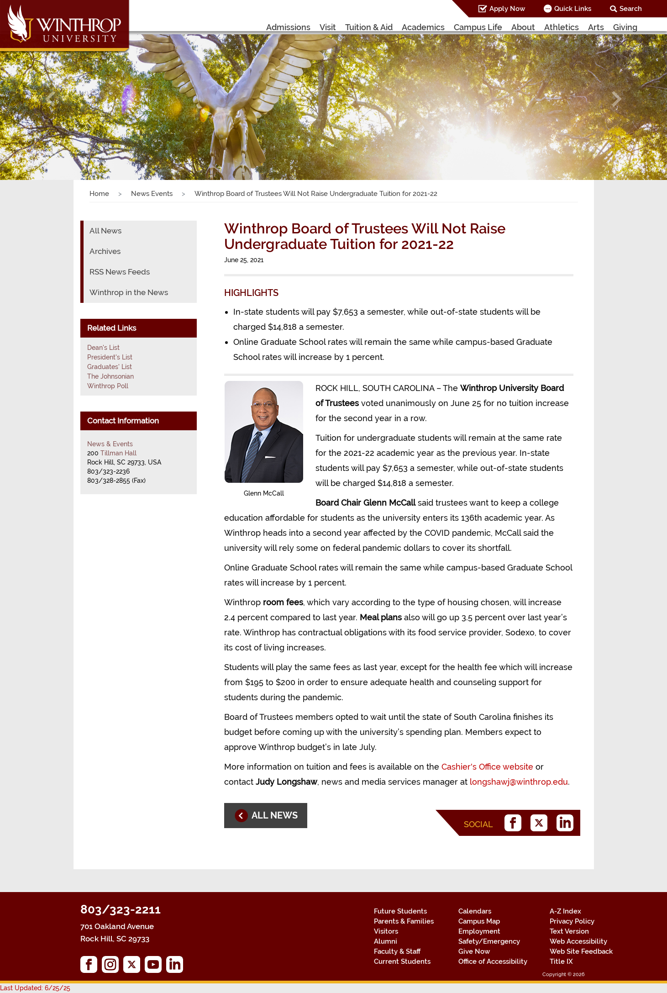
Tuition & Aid (369, 27)
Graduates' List (109, 366)
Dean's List (103, 347)
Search (631, 9)
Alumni (385, 941)
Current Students (402, 961)
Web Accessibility (578, 941)
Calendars (474, 911)
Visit (328, 27)
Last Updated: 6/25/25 (35, 988)
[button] (50, 99)
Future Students (400, 911)
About (523, 27)
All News (105, 230)
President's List (109, 357)
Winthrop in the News (128, 292)
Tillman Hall (118, 453)
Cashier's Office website (487, 766)
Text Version (569, 931)
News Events (152, 194)
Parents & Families (404, 921)
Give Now (474, 951)
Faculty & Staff (397, 951)
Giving (625, 27)
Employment (479, 931)
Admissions (288, 27)
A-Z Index (565, 911)
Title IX (561, 961)
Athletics (561, 27)
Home (99, 194)
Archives (105, 251)
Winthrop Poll (107, 386)
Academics (423, 27)
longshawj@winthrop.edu (519, 782)
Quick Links (572, 9)
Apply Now (507, 9)
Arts (596, 27)
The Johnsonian (110, 376)
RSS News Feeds (119, 271)
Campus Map (479, 921)
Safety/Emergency (489, 941)
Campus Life (478, 27)
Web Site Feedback (581, 951)
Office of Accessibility (492, 961)
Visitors (386, 931)
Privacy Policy (572, 921)
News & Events (110, 444)
